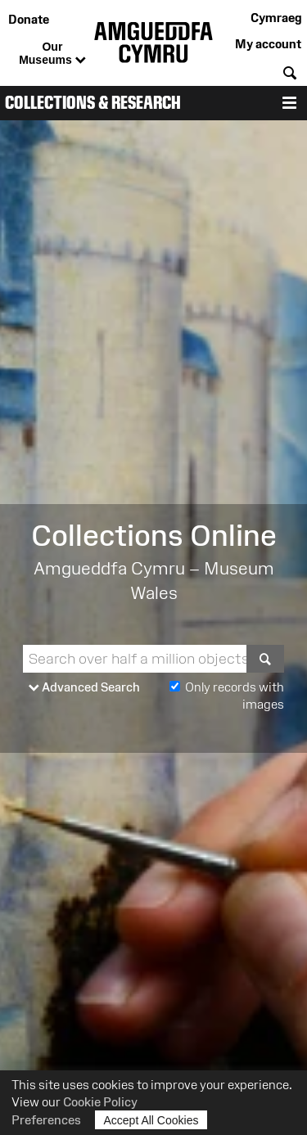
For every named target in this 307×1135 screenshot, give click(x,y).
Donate (28, 19)
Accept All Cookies (151, 1120)
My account (268, 44)
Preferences (46, 1120)
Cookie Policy (100, 1102)
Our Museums (52, 54)
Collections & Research (93, 103)
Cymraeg (276, 18)
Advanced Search (84, 688)
